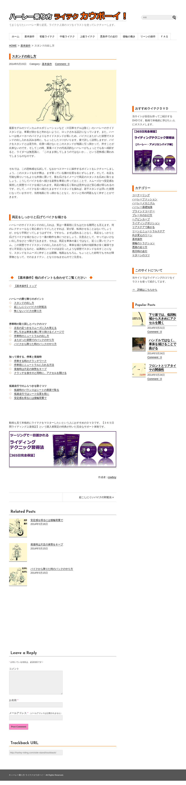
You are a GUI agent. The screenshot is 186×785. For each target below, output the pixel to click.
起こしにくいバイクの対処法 (30, 306)
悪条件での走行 (109, 36)
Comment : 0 (62, 64)
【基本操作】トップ (25, 285)
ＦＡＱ (164, 36)
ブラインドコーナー (143, 211)
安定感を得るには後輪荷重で (30, 397)
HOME (13, 45)
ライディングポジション (146, 223)
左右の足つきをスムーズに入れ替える (35, 327)
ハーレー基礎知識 (142, 207)
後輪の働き (129, 36)
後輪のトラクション (143, 243)
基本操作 (29, 36)
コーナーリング (141, 195)
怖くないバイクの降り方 (28, 310)
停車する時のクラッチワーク (30, 360)
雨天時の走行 (139, 251)
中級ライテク (67, 36)
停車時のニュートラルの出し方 (31, 335)
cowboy (112, 477)
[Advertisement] (39, 620)
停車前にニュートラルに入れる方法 (34, 364)
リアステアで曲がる (143, 227)
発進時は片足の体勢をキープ (30, 368)
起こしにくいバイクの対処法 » (96, 497)
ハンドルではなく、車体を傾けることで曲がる (162, 344)
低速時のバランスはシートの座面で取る (36, 389)
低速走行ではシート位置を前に (31, 393)
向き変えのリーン (142, 235)
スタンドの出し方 (24, 56)
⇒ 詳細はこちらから (144, 289)
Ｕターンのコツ (141, 255)
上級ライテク (87, 36)
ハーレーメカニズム (143, 203)
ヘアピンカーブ (141, 219)
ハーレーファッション (144, 199)
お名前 (13, 704)
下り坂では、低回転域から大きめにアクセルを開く (162, 318)
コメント (14, 668)
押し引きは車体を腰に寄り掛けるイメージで (39, 331)
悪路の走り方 (139, 247)
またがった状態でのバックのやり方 (34, 339)
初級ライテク (47, 36)
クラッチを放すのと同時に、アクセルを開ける (40, 372)
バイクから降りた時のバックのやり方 (35, 343)
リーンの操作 (147, 36)
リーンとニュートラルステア (148, 231)
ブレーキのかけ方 (142, 215)
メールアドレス (18, 717)
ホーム (15, 36)
